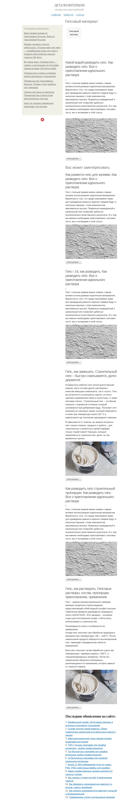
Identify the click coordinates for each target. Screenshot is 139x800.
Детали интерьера (69, 5)
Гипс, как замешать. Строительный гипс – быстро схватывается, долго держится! (91, 376)
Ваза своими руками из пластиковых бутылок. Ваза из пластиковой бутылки (39, 36)
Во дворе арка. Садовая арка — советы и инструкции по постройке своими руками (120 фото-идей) (41, 65)
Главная (56, 14)
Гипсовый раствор (74, 33)
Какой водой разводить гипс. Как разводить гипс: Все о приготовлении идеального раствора (89, 68)
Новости (68, 14)
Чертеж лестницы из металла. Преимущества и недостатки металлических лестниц (39, 95)
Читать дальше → (73, 158)
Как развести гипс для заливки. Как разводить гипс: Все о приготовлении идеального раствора (91, 181)
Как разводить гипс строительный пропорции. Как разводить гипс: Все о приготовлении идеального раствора (90, 494)
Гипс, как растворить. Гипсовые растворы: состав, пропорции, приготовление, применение (88, 593)
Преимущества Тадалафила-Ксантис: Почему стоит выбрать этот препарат (40, 84)
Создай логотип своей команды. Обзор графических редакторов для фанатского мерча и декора (90, 732)
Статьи (80, 14)
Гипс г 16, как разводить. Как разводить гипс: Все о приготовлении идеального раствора (86, 277)
